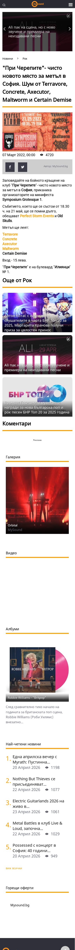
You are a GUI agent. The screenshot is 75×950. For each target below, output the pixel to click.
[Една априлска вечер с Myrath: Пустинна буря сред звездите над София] (7, 758)
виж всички (14, 868)
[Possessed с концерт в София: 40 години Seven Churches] (7, 846)
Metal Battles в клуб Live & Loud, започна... (37, 825)
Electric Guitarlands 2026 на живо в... (38, 803)
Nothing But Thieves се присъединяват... (34, 781)
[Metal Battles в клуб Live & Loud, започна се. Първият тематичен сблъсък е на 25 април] (7, 824)
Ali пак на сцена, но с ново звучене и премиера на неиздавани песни (31, 31)
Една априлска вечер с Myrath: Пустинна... (35, 759)
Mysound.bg (19, 905)
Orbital (12, 525)
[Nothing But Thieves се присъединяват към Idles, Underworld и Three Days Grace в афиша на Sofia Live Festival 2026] (7, 780)
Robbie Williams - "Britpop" (27, 697)
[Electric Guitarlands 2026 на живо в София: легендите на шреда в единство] (7, 802)
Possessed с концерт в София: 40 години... (34, 847)
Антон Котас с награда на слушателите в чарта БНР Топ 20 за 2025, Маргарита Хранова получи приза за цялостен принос (35, 322)
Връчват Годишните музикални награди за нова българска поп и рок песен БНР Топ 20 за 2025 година (36, 407)
